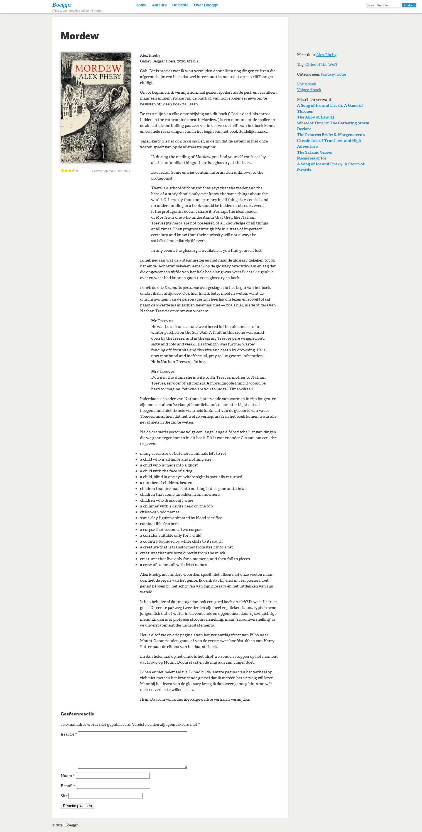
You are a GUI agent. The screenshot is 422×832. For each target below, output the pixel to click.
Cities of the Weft (321, 64)
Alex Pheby (326, 54)
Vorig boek (306, 84)
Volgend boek (309, 90)
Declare (304, 129)
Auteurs (159, 5)
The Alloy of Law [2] (315, 117)
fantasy (328, 74)
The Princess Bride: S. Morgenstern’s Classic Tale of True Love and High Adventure (331, 140)
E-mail (68, 786)
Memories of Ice (311, 158)
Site (64, 796)
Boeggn (61, 4)
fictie (341, 74)
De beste (180, 5)
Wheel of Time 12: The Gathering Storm (333, 123)
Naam (68, 775)
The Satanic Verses (314, 152)
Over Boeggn (206, 5)
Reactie (69, 734)
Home (141, 5)
